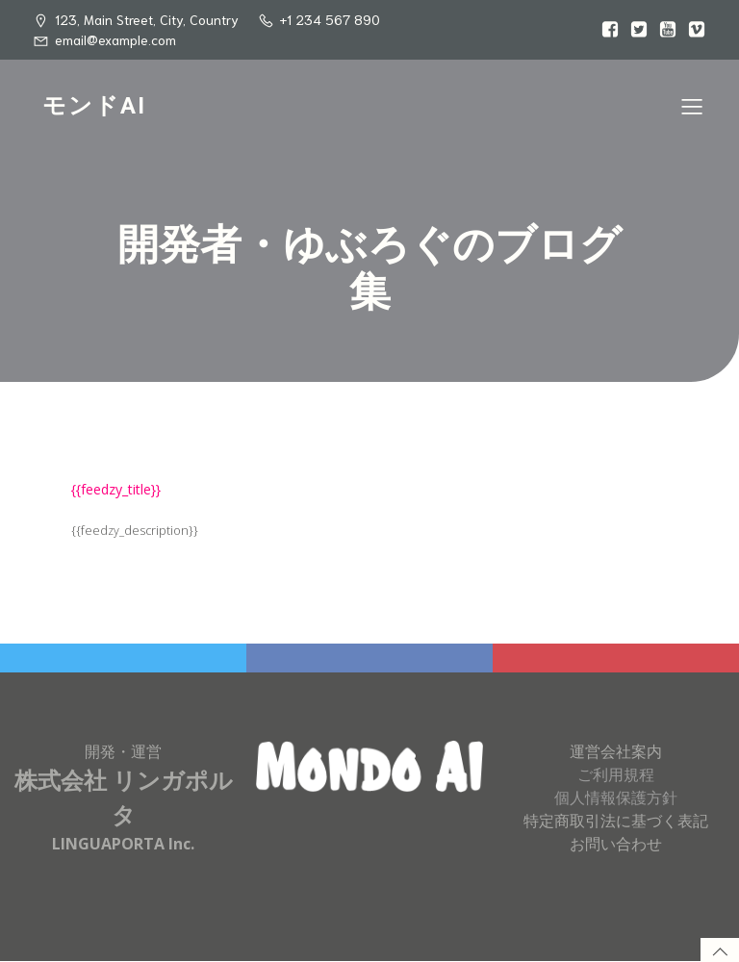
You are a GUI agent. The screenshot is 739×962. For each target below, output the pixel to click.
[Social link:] (605, 29)
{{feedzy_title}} (116, 489)
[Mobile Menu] (691, 105)
